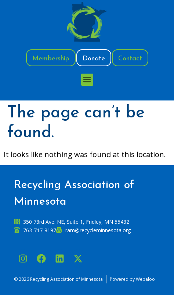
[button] (87, 80)
